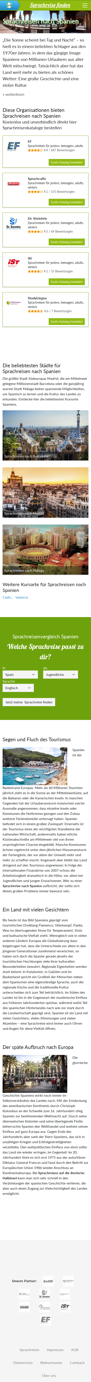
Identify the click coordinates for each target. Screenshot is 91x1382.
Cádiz (7, 597)
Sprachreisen (29, 1350)
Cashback (77, 1362)
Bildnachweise (51, 1362)
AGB (74, 1350)
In (4, 668)
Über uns (49, 1375)
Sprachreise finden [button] (50, 4)
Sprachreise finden (28, 702)
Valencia (21, 597)
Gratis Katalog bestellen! (67, 162)
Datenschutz (23, 1362)
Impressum (55, 1350)
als (45, 668)
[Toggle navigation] (85, 5)
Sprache (9, 681)
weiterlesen (14, 94)
